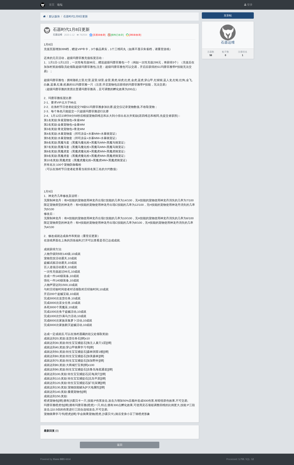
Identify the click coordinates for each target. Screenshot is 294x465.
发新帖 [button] (228, 15)
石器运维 (57, 35)
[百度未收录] (99, 35)
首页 (51, 4)
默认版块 (54, 16)
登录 (248, 4)
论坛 (60, 4)
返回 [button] (119, 444)
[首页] (44, 16)
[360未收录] (135, 35)
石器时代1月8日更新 (75, 16)
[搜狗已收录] (117, 35)
